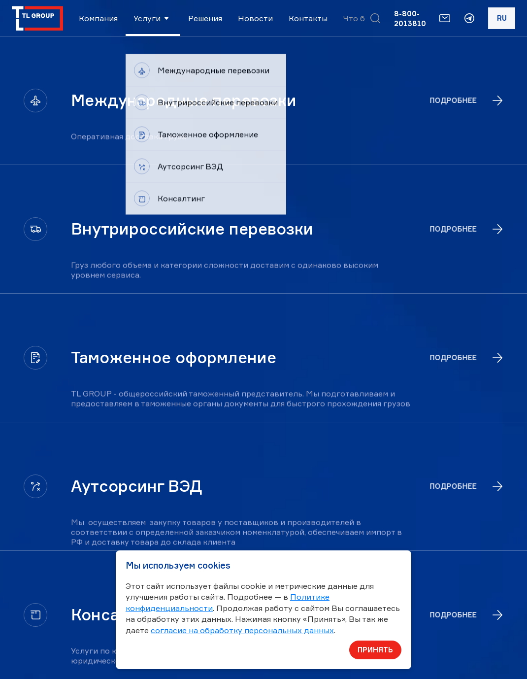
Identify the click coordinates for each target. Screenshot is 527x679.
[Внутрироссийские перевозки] (263, 229)
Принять (375, 649)
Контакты (308, 18)
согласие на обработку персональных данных (242, 630)
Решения (205, 18)
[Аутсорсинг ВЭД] (263, 486)
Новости (255, 18)
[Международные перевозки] (263, 100)
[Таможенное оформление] (263, 358)
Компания (98, 18)
